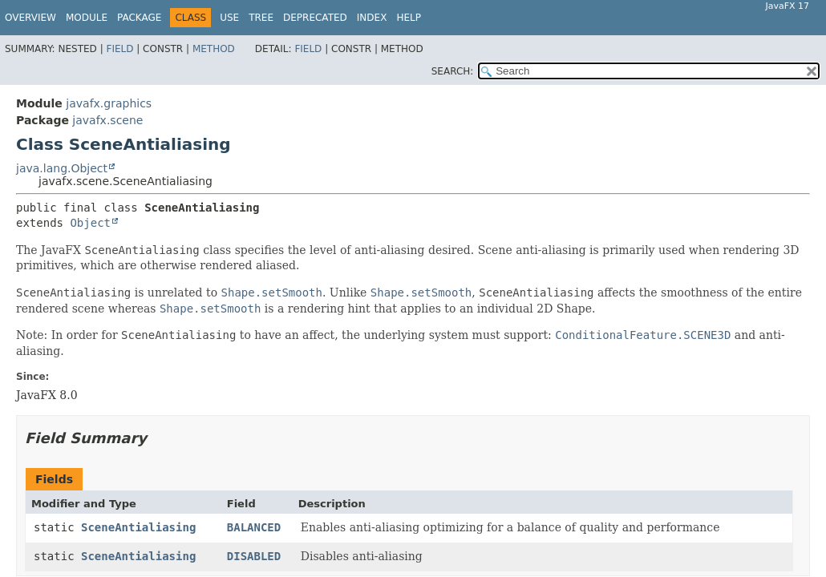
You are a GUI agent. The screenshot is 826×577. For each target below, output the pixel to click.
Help (408, 17)
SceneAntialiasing (138, 527)
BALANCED (254, 527)
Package (139, 17)
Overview (30, 17)
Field (119, 48)
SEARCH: (452, 71)
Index (372, 17)
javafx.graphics (109, 103)
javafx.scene (107, 120)
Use (229, 17)
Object (90, 222)
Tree (261, 17)
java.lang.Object (61, 168)
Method (213, 48)
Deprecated (315, 17)
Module (86, 17)
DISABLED (254, 556)
